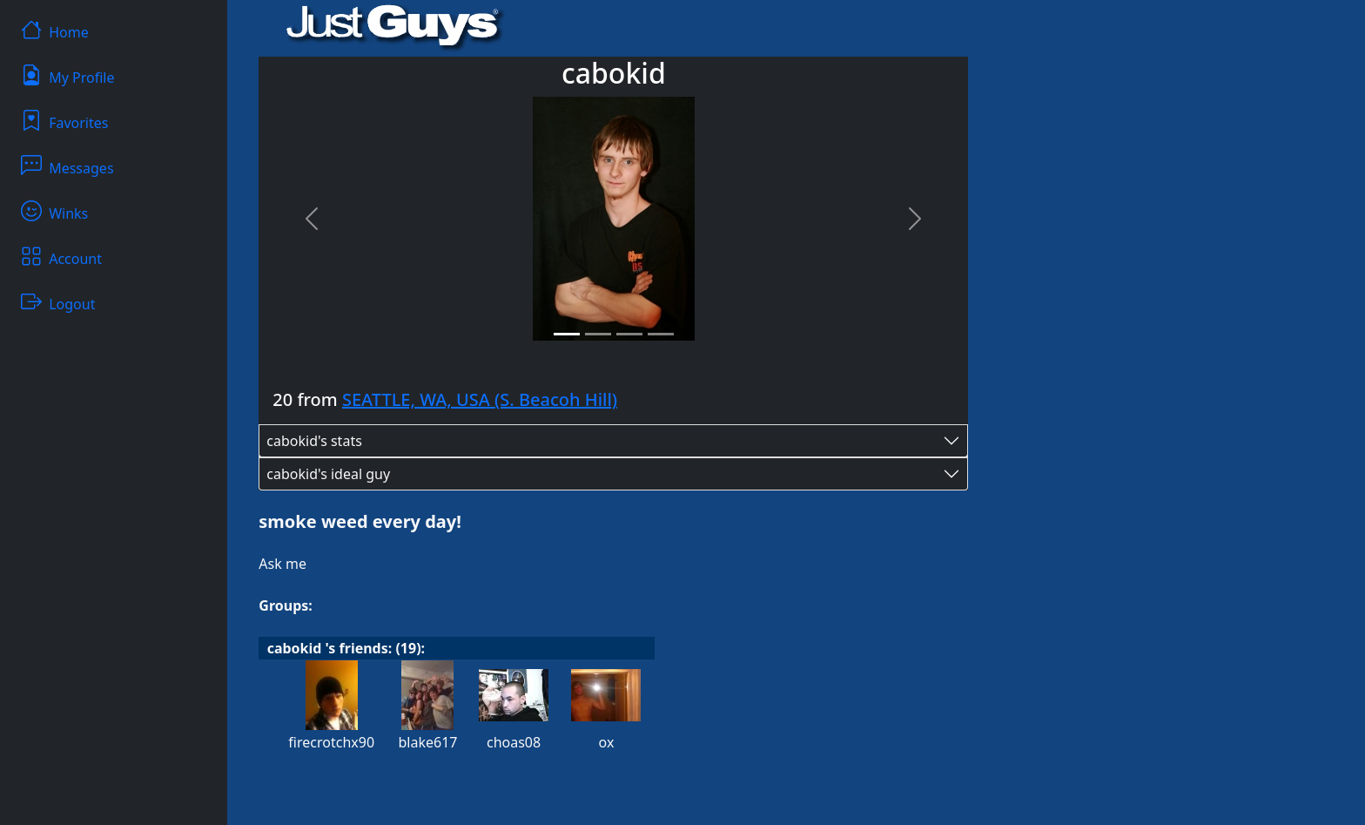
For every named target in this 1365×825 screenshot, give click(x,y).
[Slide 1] (567, 334)
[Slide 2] (598, 334)
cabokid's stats (314, 440)
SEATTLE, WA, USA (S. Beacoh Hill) (479, 399)
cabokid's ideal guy (328, 474)
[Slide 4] (661, 334)
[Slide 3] (629, 334)
